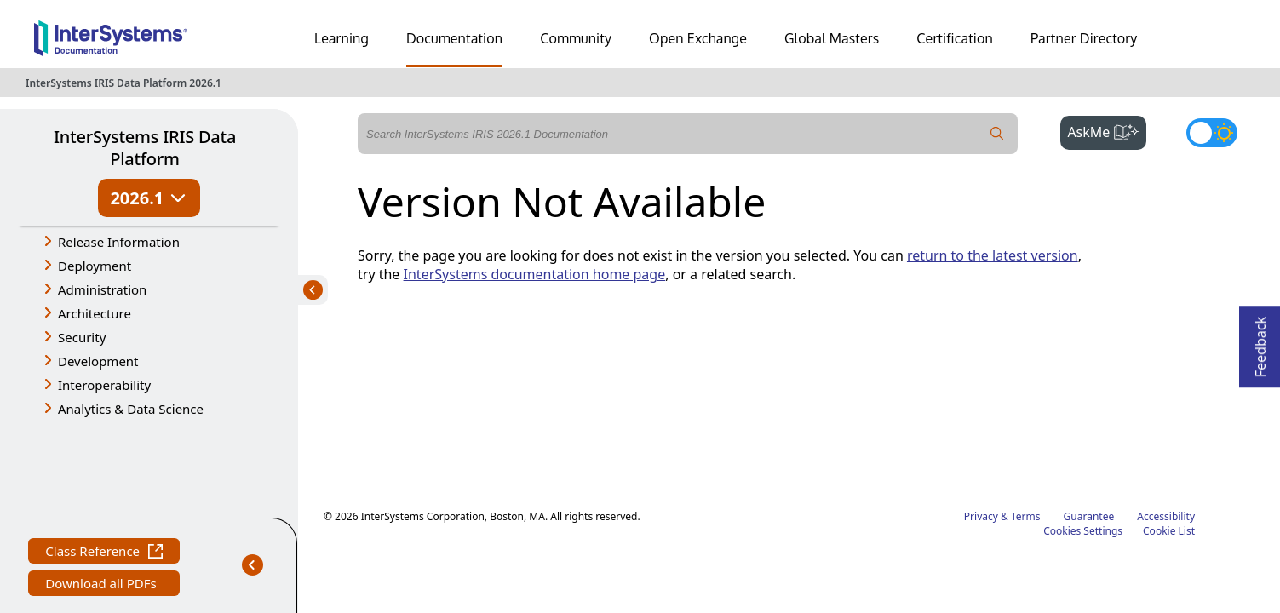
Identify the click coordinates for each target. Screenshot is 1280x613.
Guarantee (1089, 389)
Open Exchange (698, 38)
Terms (1026, 389)
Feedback (1260, 341)
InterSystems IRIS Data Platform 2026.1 (123, 83)
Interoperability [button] (104, 384)
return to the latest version (992, 255)
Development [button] (98, 361)
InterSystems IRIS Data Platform (145, 147)
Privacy (981, 389)
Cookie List (1169, 404)
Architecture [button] (94, 313)
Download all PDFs (102, 492)
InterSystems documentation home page (535, 274)
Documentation (454, 38)
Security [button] (82, 337)
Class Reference (104, 460)
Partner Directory (1084, 38)
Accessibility (1166, 389)
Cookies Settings (1082, 404)
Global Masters (831, 38)
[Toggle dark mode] (1211, 132)
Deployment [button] (94, 265)
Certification (954, 38)
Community (575, 38)
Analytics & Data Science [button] (131, 408)
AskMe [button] (1106, 130)
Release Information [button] (119, 241)
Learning (341, 38)
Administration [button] (102, 289)
